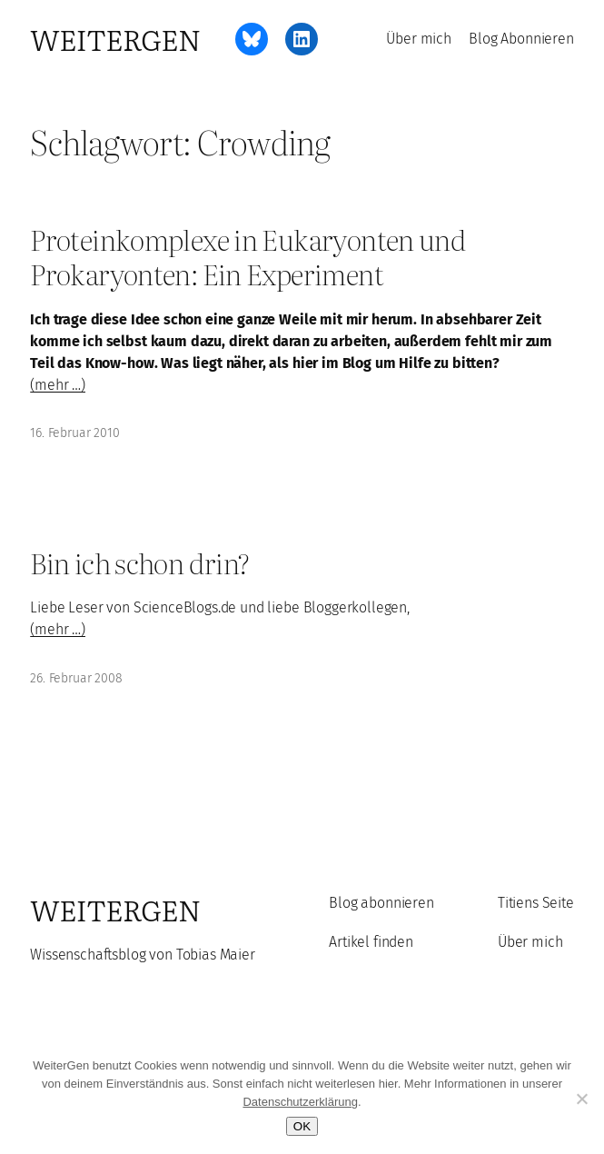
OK (302, 1126)
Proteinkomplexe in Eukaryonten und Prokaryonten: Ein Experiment (248, 257)
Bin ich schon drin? (139, 562)
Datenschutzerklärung (300, 1102)
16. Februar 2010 (74, 433)
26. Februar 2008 (76, 678)
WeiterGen (115, 39)
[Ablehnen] (581, 1098)
